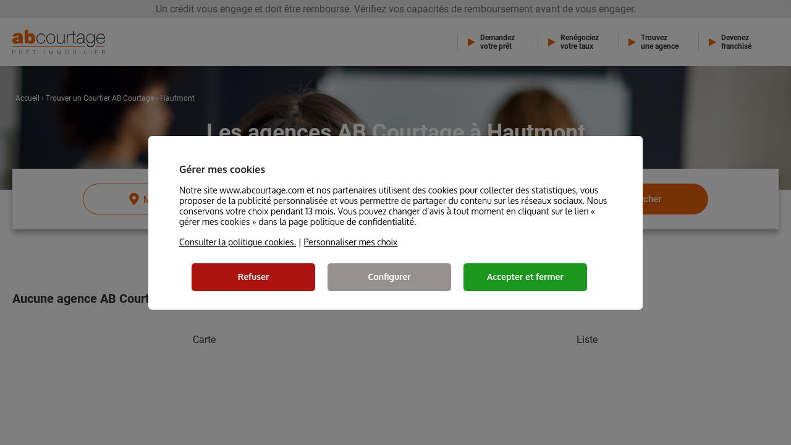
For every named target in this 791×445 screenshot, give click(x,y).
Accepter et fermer (525, 276)
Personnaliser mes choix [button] (350, 242)
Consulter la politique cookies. (237, 242)
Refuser (253, 276)
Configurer (389, 276)
